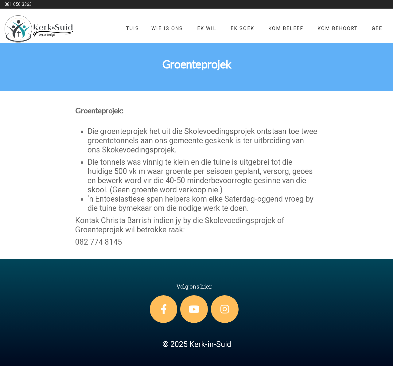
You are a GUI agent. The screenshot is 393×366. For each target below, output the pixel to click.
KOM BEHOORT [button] (337, 28)
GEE (377, 28)
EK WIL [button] (206, 28)
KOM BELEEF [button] (285, 28)
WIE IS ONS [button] (167, 28)
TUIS (132, 28)
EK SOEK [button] (242, 28)
